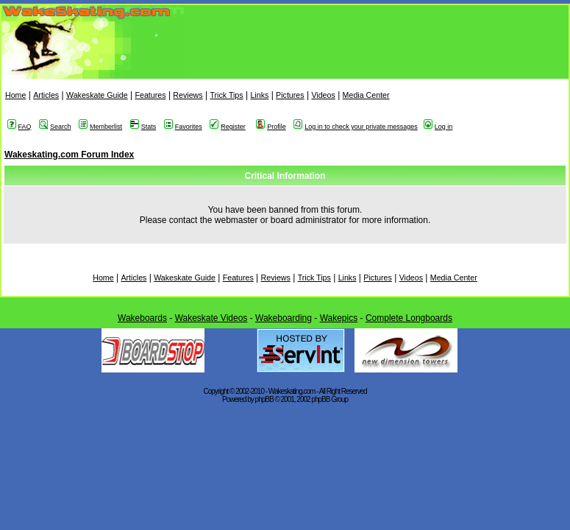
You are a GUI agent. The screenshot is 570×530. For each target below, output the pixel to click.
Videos (323, 95)
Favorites (183, 126)
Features (150, 95)
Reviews (187, 95)
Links (259, 95)
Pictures (290, 95)
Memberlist (100, 126)
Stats (143, 126)
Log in (438, 126)
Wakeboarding (283, 318)
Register (228, 126)
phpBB (264, 399)
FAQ (19, 126)
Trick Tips (226, 95)
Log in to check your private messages (355, 126)
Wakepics (339, 318)
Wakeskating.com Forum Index (69, 154)
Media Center (366, 95)
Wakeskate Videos (211, 318)
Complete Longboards (409, 318)
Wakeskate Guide (97, 95)
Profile (271, 126)
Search (55, 126)
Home (15, 95)
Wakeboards (142, 318)
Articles (46, 95)
